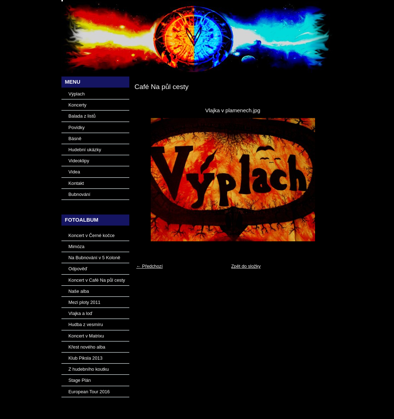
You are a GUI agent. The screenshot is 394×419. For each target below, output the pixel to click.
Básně (75, 138)
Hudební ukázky (85, 149)
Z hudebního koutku (89, 369)
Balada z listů (82, 116)
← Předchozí (149, 266)
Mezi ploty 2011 (85, 302)
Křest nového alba (87, 347)
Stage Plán (80, 380)
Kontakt (76, 183)
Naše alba (79, 291)
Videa (74, 171)
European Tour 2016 (89, 391)
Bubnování (79, 194)
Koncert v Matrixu (86, 336)
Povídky (77, 127)
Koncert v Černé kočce (92, 235)
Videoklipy (79, 160)
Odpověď (78, 268)
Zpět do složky (246, 266)
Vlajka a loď (81, 313)
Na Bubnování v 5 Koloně (94, 257)
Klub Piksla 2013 (86, 358)
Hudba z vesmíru (86, 324)
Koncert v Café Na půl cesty (97, 280)
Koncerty (78, 105)
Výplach (77, 94)
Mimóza (77, 246)
